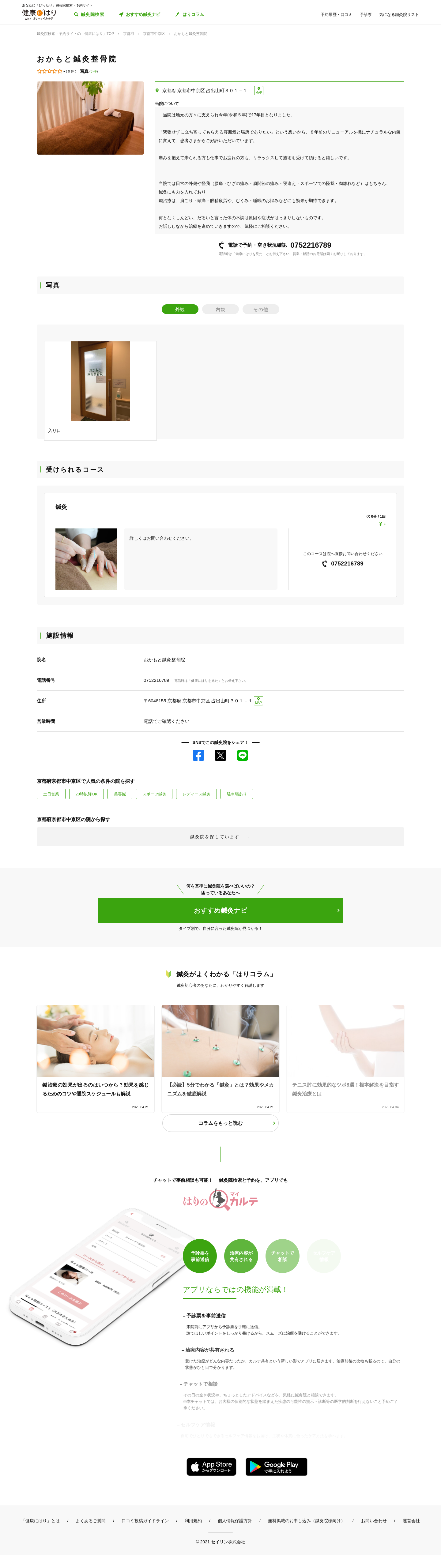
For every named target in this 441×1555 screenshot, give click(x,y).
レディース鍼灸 (196, 794)
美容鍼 (120, 794)
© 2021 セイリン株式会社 (220, 1541)
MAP (258, 92)
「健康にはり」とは (40, 1520)
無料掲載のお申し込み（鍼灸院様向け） (306, 1520)
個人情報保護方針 (235, 1520)
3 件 (94, 71)
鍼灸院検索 (92, 14)
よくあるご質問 (91, 1520)
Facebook (198, 755)
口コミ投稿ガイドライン (145, 1520)
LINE (242, 755)
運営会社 (411, 1520)
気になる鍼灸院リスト (399, 14)
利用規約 (193, 1520)
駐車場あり (237, 794)
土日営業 (51, 794)
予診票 (366, 14)
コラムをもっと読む (220, 1123)
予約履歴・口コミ (336, 14)
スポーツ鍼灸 (154, 794)
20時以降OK (86, 794)
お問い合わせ (374, 1520)
